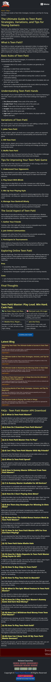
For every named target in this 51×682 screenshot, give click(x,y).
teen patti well (34, 665)
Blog (7, 10)
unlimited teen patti (18, 665)
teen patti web (27, 665)
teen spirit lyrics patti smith (32, 663)
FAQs (34, 669)
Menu (45, 4)
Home (3, 10)
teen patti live (23, 663)
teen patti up (16, 663)
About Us (24, 669)
